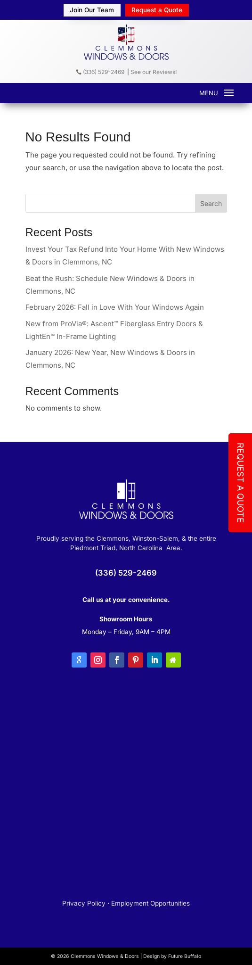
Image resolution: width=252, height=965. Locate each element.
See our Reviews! (153, 71)
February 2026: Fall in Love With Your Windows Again (114, 307)
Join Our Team (92, 10)
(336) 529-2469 (100, 71)
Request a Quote (156, 10)
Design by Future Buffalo (172, 956)
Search (211, 203)
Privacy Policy (84, 903)
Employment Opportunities (150, 903)
